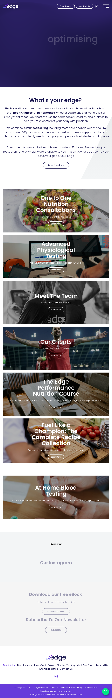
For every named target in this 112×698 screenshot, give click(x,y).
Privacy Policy (76, 687)
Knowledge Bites (48, 668)
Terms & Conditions (59, 687)
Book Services (56, 165)
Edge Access (65, 6)
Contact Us (84, 6)
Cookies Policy (91, 687)
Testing (70, 665)
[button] (3, 550)
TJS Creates (67, 691)
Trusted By (102, 665)
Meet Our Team (85, 665)
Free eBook (40, 665)
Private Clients (56, 665)
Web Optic (53, 691)
